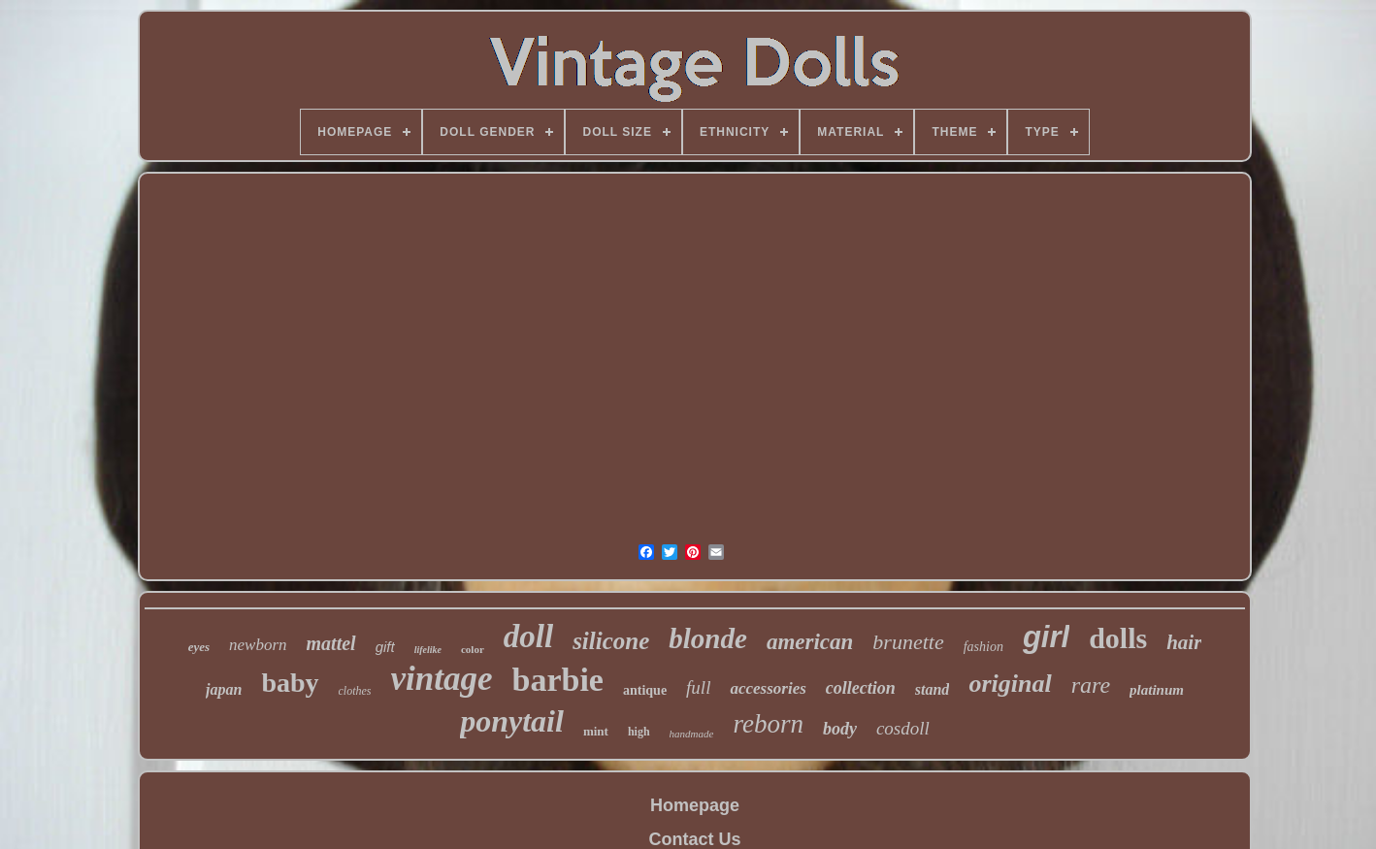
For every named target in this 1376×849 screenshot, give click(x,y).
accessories (767, 688)
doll (528, 636)
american (810, 642)
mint (595, 731)
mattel (331, 643)
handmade (692, 733)
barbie (558, 680)
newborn (258, 645)
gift (385, 646)
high (639, 731)
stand (932, 689)
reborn (768, 723)
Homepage (694, 805)
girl (1046, 637)
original (1009, 683)
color (472, 649)
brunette (907, 642)
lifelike (428, 649)
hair (1183, 642)
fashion (983, 646)
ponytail (512, 720)
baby (289, 683)
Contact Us (694, 839)
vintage (442, 679)
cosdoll (903, 728)
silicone (611, 641)
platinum (1157, 690)
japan (224, 689)
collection (861, 688)
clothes (355, 691)
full (698, 687)
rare (1090, 685)
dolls (1118, 638)
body (840, 728)
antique (645, 690)
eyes (199, 646)
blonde (708, 638)
